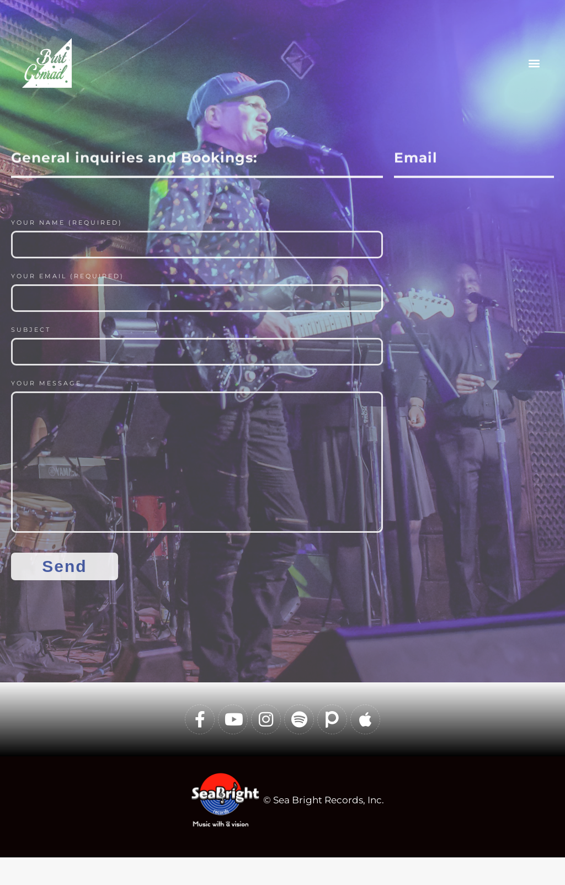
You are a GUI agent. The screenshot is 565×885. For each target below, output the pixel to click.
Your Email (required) (67, 276)
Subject (31, 329)
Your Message (46, 383)
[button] (534, 63)
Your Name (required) (66, 222)
